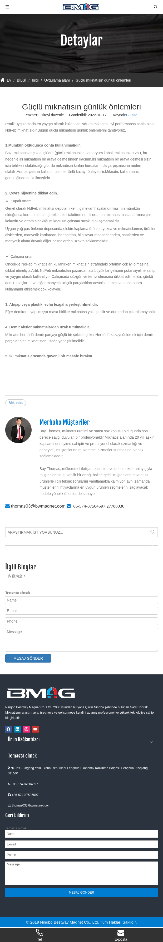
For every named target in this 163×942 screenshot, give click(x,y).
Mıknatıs (16, 402)
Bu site (131, 115)
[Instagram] (26, 729)
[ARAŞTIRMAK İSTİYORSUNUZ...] (77, 532)
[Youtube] (35, 729)
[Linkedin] (17, 729)
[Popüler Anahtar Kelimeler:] (152, 532)
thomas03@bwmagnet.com (38, 506)
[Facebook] (8, 729)
